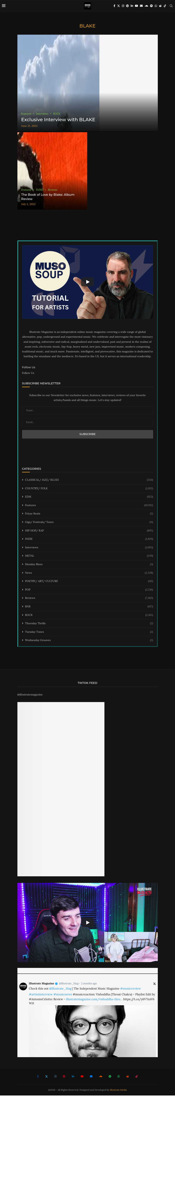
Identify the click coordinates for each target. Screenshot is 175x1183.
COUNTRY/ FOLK (89, 488)
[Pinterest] (127, 5)
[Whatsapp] (156, 5)
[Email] (141, 5)
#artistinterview (41, 994)
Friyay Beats (89, 514)
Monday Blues (89, 564)
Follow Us (28, 373)
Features (89, 505)
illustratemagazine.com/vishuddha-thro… (94, 999)
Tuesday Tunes (89, 632)
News (89, 573)
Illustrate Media (118, 1089)
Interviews (89, 547)
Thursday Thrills (89, 623)
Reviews (89, 598)
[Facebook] (114, 5)
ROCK (89, 615)
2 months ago (89, 983)
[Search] (171, 5)
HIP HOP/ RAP (89, 531)
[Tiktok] (165, 5)
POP (89, 590)
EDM (89, 497)
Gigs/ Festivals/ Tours (89, 522)
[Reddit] (160, 5)
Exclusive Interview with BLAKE (58, 119)
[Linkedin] (132, 5)
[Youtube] (136, 5)
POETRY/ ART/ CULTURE (89, 581)
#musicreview (130, 988)
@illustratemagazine (30, 694)
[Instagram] (123, 5)
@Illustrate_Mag (68, 983)
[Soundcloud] (146, 5)
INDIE (89, 539)
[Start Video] (87, 282)
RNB (89, 607)
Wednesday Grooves (89, 640)
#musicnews (62, 994)
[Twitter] (118, 5)
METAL (89, 556)
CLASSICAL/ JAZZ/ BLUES (89, 480)
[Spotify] (151, 5)
